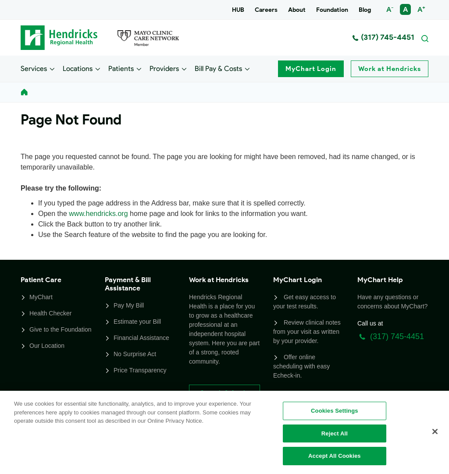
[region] (224, 432)
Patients (121, 68)
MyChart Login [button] (297, 280)
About (297, 10)
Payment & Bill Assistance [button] (128, 284)
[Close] (435, 431)
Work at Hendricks (389, 69)
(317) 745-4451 (383, 37)
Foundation (332, 10)
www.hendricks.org (98, 213)
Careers (266, 10)
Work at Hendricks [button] (219, 280)
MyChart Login (310, 69)
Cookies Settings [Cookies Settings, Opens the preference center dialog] (334, 410)
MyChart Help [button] (380, 280)
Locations (78, 68)
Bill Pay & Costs (218, 68)
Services (34, 68)
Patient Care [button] (41, 280)
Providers (164, 68)
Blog (365, 10)
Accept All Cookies (334, 456)
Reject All (334, 433)
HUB (238, 10)
